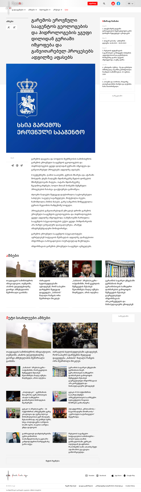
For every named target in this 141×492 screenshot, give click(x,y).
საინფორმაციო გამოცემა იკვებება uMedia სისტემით (23, 490)
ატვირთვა (92, 3)
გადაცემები (19, 10)
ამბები (32, 10)
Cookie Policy (130, 486)
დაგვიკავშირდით (86, 486)
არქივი (57, 10)
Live (66, 10)
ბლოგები (44, 10)
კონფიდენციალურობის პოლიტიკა (109, 486)
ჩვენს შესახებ (70, 486)
